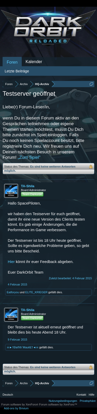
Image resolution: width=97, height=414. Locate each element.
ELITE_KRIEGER (36, 292)
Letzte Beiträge (17, 71)
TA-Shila (27, 186)
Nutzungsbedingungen (63, 400)
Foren (12, 62)
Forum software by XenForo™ (58, 404)
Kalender (34, 61)
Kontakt (81, 394)
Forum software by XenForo (20, 404)
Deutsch (8, 394)
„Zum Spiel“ (29, 157)
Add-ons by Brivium (16, 408)
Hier (11, 262)
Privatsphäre (88, 400)
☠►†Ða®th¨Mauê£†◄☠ (23, 347)
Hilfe (91, 394)
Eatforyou (13, 292)
